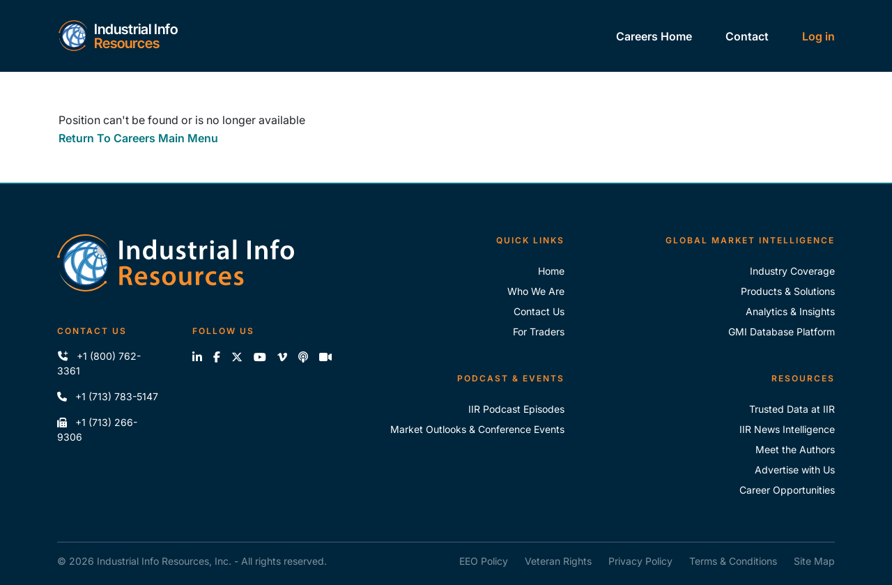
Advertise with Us (795, 470)
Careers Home (654, 36)
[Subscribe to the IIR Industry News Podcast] (303, 357)
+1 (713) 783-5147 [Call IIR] (107, 396)
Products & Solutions (788, 291)
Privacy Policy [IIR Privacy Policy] (640, 561)
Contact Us (539, 311)
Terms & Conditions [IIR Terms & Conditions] (733, 561)
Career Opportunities (787, 490)
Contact (747, 36)
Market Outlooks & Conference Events (477, 429)
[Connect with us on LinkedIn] (197, 357)
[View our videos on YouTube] (260, 357)
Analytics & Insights (790, 311)
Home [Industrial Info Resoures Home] (551, 271)
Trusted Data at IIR (792, 409)
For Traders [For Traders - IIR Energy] (538, 331)
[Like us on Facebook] (216, 357)
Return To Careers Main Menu (138, 138)
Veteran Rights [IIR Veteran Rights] (558, 561)
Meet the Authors (795, 449)
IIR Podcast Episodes (516, 409)
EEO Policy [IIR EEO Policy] (483, 561)
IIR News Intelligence (787, 429)
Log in (818, 36)
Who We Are (535, 291)
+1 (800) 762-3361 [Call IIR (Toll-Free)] (99, 363)
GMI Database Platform (781, 331)
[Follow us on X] (237, 357)
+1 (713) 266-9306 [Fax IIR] (97, 429)
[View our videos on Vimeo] (282, 357)
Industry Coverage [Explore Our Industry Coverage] (792, 271)
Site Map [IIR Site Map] (814, 561)
